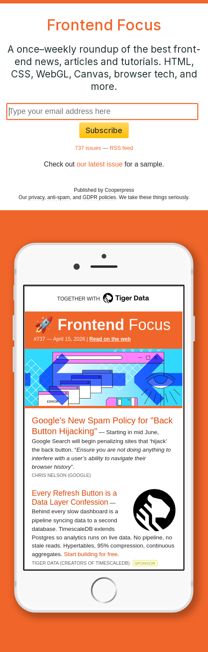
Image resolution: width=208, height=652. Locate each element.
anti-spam (58, 197)
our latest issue (100, 164)
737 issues (88, 148)
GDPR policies (99, 197)
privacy (37, 197)
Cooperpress (119, 190)
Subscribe (104, 130)
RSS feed (121, 148)
